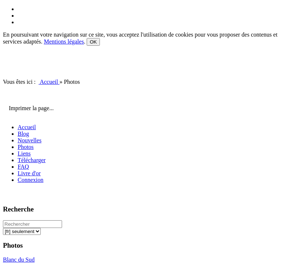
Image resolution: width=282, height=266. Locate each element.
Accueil (49, 82)
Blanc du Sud (19, 259)
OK (93, 42)
